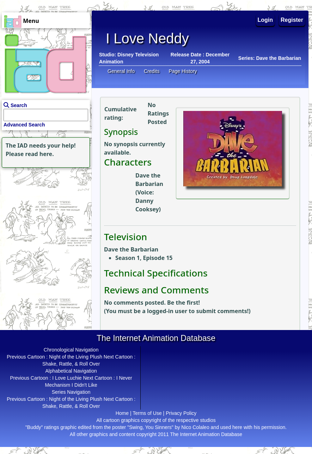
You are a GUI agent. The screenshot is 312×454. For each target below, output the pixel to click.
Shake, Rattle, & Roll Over (71, 364)
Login (265, 20)
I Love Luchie (66, 378)
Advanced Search (24, 125)
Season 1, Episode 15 (143, 258)
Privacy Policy (181, 413)
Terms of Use (147, 413)
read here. (39, 154)
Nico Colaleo (195, 427)
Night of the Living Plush (75, 357)
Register (292, 20)
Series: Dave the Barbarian (269, 58)
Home (122, 413)
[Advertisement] (44, 213)
